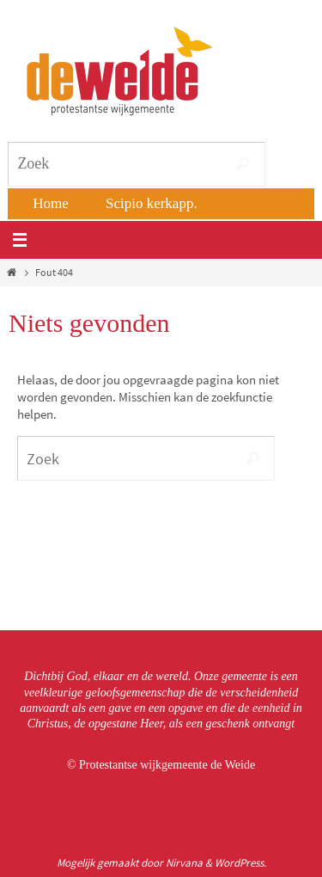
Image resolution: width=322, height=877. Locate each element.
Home (51, 203)
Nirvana (184, 863)
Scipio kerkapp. (151, 203)
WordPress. (240, 863)
